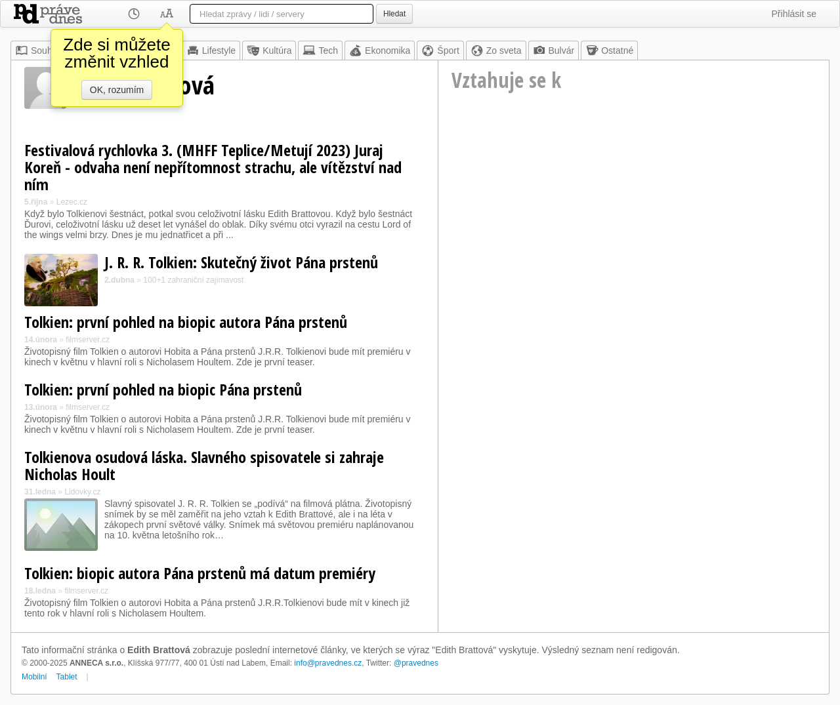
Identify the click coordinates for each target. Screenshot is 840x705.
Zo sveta (496, 50)
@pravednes (416, 663)
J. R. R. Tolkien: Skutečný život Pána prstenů (241, 262)
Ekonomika (379, 50)
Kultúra (269, 50)
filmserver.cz (88, 339)
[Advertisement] (634, 227)
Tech (320, 50)
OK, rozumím (117, 90)
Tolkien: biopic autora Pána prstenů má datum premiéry (199, 573)
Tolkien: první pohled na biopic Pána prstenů (163, 389)
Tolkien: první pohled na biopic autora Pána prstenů (185, 321)
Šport (440, 50)
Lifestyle (211, 50)
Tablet (66, 676)
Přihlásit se (794, 14)
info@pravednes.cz (328, 663)
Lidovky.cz (82, 491)
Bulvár (554, 50)
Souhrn (37, 50)
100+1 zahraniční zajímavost (193, 280)
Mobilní (34, 676)
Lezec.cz (71, 202)
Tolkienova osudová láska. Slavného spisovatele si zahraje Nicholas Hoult (204, 465)
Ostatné (609, 50)
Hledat (394, 13)
